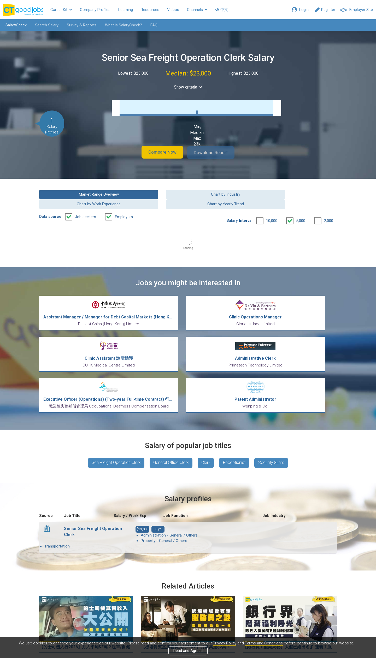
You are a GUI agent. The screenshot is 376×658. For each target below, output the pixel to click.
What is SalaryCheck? (121, 25)
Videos (173, 9)
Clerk (206, 412)
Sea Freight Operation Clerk (113, 412)
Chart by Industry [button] (149, 193)
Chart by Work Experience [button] (226, 193)
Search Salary (45, 25)
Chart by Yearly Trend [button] (302, 193)
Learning (125, 9)
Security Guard (274, 412)
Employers (124, 206)
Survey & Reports (80, 25)
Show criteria (188, 87)
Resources (150, 9)
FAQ (152, 25)
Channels (197, 9)
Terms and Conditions (264, 643)
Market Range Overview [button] (73, 193)
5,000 (300, 210)
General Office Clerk (170, 412)
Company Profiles (95, 9)
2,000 (328, 210)
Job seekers (85, 206)
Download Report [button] (214, 152)
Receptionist (236, 412)
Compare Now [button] (159, 152)
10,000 (271, 210)
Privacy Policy (224, 643)
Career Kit (61, 9)
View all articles (188, 602)
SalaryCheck (14, 25)
